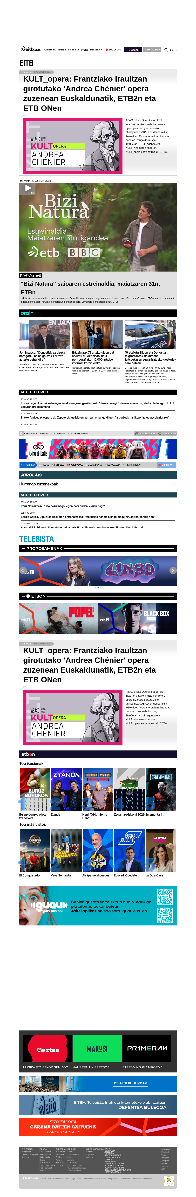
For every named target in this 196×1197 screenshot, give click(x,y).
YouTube (165, 1166)
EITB (26, 63)
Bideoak (25, 1157)
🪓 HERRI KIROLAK (132, 465)
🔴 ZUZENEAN (165, 465)
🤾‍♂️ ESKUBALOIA (112, 465)
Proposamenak (44, 548)
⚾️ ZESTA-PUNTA (93, 465)
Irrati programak (46, 1168)
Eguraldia (59, 1165)
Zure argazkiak (145, 433)
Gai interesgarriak (114, 1164)
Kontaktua (137, 1179)
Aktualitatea (60, 1152)
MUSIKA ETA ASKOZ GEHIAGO (45, 1067)
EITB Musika (45, 1162)
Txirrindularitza (73, 1154)
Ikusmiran (60, 1162)
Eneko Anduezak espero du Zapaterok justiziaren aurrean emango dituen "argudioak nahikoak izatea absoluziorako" (95, 417)
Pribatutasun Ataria (61, 1179)
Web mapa (147, 1179)
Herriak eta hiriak (113, 1166)
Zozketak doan (112, 1157)
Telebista (73, 50)
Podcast (43, 1171)
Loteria (108, 1159)
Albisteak (49, 50)
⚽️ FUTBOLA (57, 465)
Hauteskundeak (112, 1155)
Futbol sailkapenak (75, 1165)
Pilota (70, 1157)
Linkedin (165, 1163)
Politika (58, 1157)
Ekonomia (60, 1154)
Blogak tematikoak (114, 1168)
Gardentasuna (125, 1179)
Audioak (89, 1157)
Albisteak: (61, 1149)
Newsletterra (167, 1149)
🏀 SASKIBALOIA (74, 465)
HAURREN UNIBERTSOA (91, 1067)
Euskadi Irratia (45, 1152)
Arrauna (71, 1160)
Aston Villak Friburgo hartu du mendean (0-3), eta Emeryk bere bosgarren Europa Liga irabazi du (82, 527)
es (176, 50)
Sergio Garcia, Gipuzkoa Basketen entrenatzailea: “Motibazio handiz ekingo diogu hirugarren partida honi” (88, 516)
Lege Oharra (76, 1179)
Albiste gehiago (34, 392)
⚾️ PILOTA (44, 465)
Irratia (84, 50)
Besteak (95, 50)
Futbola (71, 1152)
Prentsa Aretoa (112, 1172)
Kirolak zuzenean (74, 1171)
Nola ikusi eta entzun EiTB (117, 1170)
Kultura (58, 1160)
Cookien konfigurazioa (108, 1179)
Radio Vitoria (45, 1157)
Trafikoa (109, 1153)
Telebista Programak (30, 1154)
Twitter (164, 1155)
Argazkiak (90, 1154)
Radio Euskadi (45, 1154)
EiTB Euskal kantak (47, 1165)
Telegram (165, 1161)
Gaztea (42, 1160)
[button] (95, 587)
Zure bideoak (167, 433)
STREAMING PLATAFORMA (142, 1067)
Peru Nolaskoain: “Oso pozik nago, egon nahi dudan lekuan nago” (63, 506)
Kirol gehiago (73, 1162)
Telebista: (27, 1149)
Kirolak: (72, 1149)
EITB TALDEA (152, 49)
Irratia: (43, 1149)
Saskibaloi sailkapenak (77, 1168)
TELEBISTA (36, 539)
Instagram (165, 1158)
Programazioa (28, 1152)
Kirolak (61, 50)
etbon (38, 596)
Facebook (165, 1152)
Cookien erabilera (90, 1179)
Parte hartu (110, 1161)
